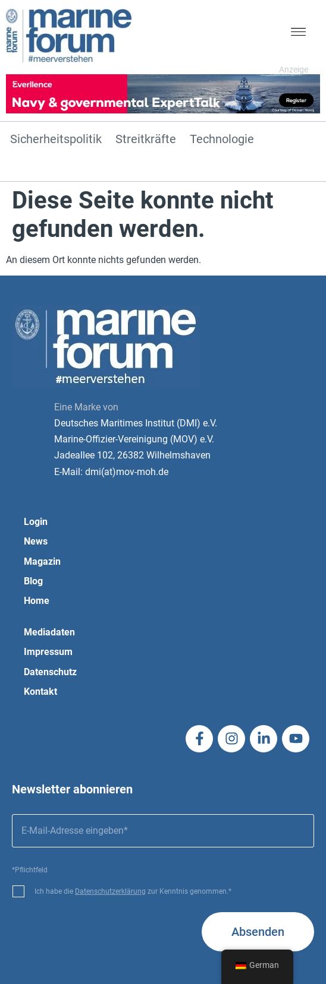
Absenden (257, 932)
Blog (33, 581)
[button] (299, 34)
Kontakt (40, 691)
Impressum (48, 651)
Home (36, 600)
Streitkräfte (145, 139)
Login (36, 521)
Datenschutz (50, 672)
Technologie (222, 139)
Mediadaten (49, 632)
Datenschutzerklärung (110, 891)
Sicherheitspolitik (56, 139)
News (36, 541)
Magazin (42, 561)
